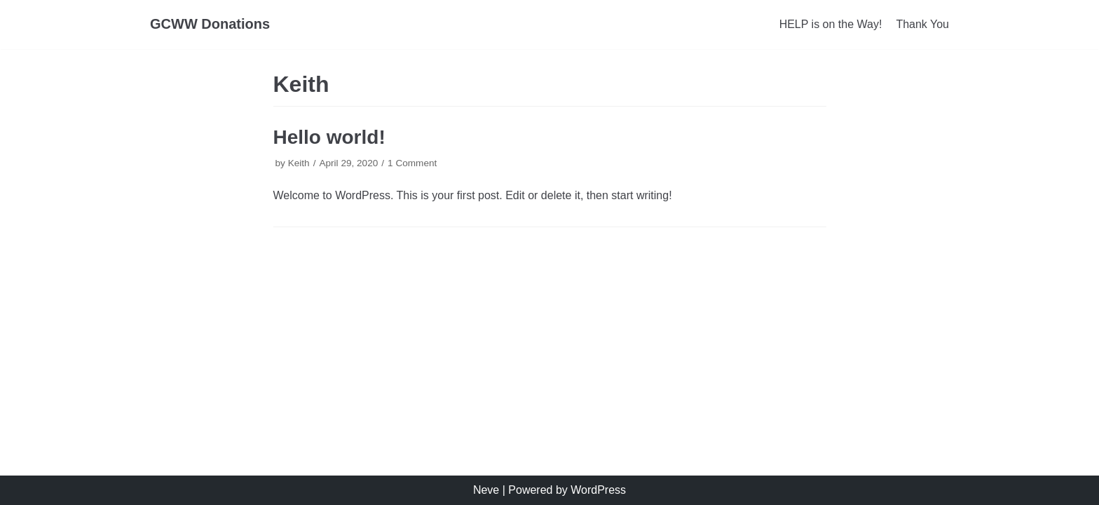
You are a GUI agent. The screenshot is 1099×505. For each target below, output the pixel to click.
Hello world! (329, 137)
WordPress (598, 490)
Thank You (922, 24)
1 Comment (412, 163)
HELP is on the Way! (830, 24)
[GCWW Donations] (210, 24)
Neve (486, 490)
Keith (299, 163)
